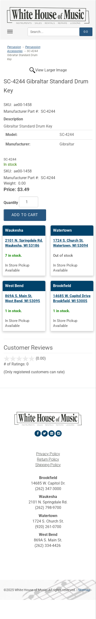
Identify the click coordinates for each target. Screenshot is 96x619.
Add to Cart (25, 215)
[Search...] (53, 31)
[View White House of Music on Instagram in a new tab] (58, 433)
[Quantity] (28, 202)
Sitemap (84, 590)
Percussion (14, 47)
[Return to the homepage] (48, 15)
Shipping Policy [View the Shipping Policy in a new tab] (48, 465)
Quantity (11, 202)
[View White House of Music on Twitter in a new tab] (45, 433)
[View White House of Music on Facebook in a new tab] (38, 433)
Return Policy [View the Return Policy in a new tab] (48, 459)
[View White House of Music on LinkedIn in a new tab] (51, 433)
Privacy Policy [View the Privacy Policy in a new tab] (48, 454)
